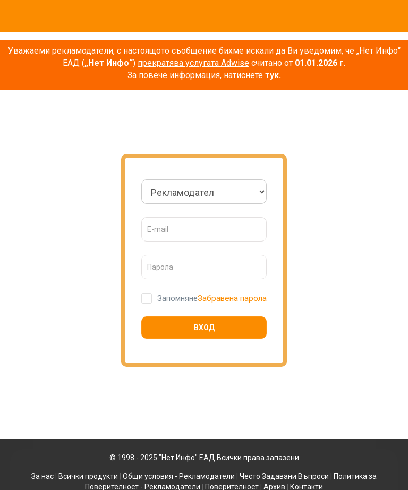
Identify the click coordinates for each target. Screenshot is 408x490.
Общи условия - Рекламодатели (179, 476)
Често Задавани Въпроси (284, 476)
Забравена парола (232, 298)
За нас (42, 476)
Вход (204, 327)
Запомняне (176, 298)
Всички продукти (88, 476)
